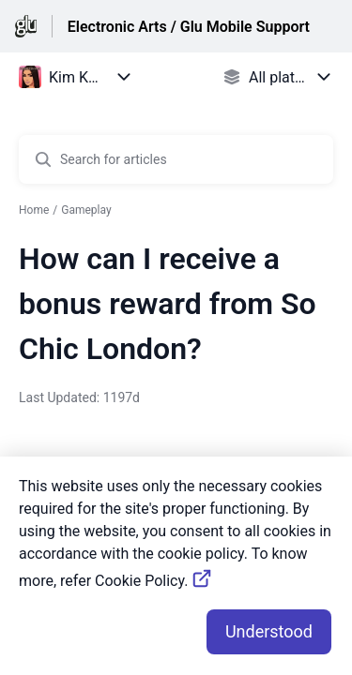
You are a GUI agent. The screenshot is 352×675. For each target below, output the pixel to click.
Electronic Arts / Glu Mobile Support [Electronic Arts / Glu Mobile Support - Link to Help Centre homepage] (189, 27)
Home (34, 210)
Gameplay (86, 210)
